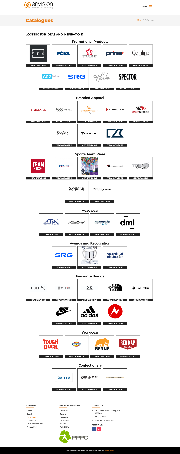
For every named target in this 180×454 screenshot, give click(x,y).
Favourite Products (35, 424)
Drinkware (64, 420)
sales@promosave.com (104, 420)
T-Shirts (63, 424)
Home (29, 411)
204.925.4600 (100, 417)
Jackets (63, 414)
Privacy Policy (32, 427)
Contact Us (31, 420)
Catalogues (31, 417)
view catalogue (38, 65)
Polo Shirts (64, 427)
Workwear (64, 411)
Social (29, 414)
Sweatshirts (64, 417)
